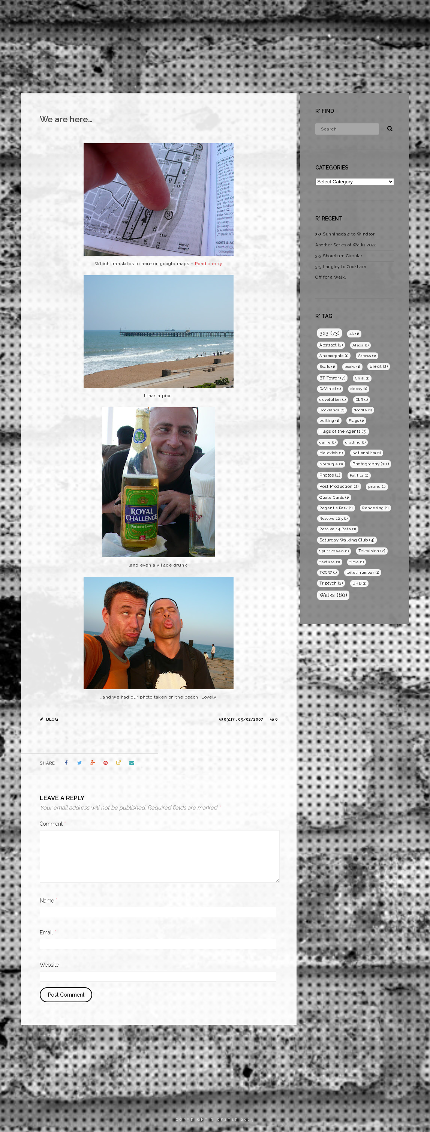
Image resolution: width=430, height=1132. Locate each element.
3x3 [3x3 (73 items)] (329, 333)
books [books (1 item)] (352, 366)
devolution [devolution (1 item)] (332, 399)
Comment (53, 824)
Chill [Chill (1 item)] (362, 378)
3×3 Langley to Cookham (340, 266)
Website (49, 965)
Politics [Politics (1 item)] (359, 475)
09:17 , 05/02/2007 (244, 719)
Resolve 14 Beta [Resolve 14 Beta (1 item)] (337, 529)
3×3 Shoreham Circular (339, 255)
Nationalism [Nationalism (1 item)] (366, 453)
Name (48, 901)
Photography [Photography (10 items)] (370, 463)
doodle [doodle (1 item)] (363, 410)
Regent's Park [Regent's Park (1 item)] (336, 508)
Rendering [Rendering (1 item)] (375, 508)
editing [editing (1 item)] (329, 420)
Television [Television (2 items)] (371, 551)
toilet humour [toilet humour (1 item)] (362, 572)
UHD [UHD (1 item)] (359, 583)
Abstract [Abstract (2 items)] (331, 345)
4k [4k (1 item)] (354, 333)
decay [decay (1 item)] (359, 389)
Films (294, 12)
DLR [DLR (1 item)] (361, 399)
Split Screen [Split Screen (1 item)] (334, 551)
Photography (333, 12)
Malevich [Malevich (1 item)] (331, 453)
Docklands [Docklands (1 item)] (332, 410)
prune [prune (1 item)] (377, 486)
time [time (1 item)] (356, 562)
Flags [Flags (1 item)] (356, 420)
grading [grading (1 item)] (355, 442)
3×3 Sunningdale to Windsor (345, 234)
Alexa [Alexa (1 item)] (360, 345)
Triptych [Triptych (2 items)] (331, 583)
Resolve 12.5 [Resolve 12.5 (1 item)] (333, 518)
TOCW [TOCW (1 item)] (328, 572)
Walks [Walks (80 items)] (333, 595)
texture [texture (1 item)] (329, 562)
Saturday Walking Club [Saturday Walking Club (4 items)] (347, 540)
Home (266, 12)
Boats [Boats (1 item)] (327, 366)
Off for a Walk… (331, 277)
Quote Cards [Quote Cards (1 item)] (334, 497)
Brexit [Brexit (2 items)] (379, 366)
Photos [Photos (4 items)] (329, 475)
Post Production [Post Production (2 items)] (339, 486)
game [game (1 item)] (327, 442)
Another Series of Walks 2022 (345, 245)
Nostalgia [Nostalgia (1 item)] (331, 464)
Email (48, 933)
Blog (372, 12)
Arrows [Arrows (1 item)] (367, 356)
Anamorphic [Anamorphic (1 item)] (333, 356)
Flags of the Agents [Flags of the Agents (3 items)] (343, 431)
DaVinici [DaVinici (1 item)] (330, 389)
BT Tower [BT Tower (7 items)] (332, 378)
